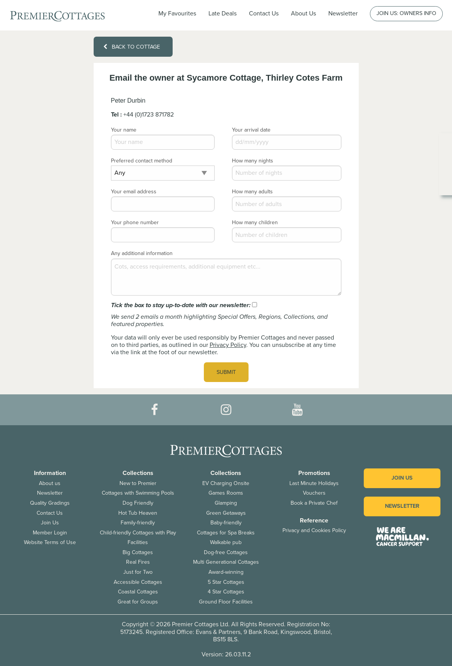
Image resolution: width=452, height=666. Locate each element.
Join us (402, 478)
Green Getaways (226, 513)
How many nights (252, 160)
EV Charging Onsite (225, 483)
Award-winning (226, 572)
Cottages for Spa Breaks (226, 532)
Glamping (226, 503)
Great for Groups (138, 601)
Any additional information (142, 253)
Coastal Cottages (138, 591)
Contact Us (264, 13)
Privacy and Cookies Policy (314, 530)
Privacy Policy (228, 345)
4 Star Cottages (226, 591)
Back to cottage (131, 47)
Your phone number (135, 222)
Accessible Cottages (138, 582)
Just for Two (138, 572)
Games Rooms (225, 493)
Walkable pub (226, 542)
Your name (123, 130)
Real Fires (138, 562)
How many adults (252, 191)
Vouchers (314, 493)
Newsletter (50, 493)
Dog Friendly (138, 503)
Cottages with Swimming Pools (138, 493)
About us (49, 483)
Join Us (50, 522)
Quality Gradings (50, 503)
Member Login (50, 532)
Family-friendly (138, 522)
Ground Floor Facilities (226, 601)
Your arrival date (251, 130)
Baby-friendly (226, 522)
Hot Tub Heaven (137, 513)
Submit (226, 372)
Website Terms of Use (50, 542)
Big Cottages (138, 552)
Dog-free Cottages (226, 552)
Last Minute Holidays (314, 483)
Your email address (133, 191)
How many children (255, 222)
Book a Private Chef (314, 503)
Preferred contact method (141, 160)
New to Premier (137, 483)
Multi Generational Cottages (226, 562)
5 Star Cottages (226, 582)
